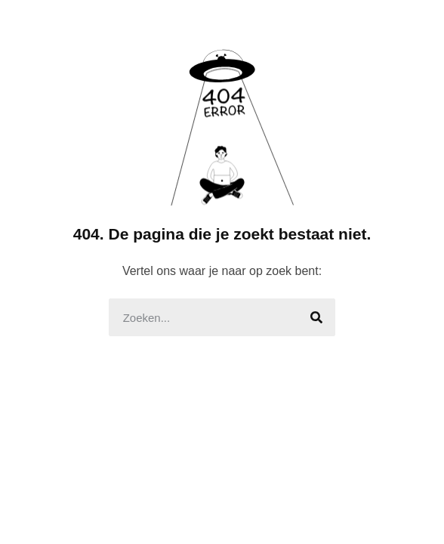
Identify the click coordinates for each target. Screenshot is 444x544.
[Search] (316, 317)
